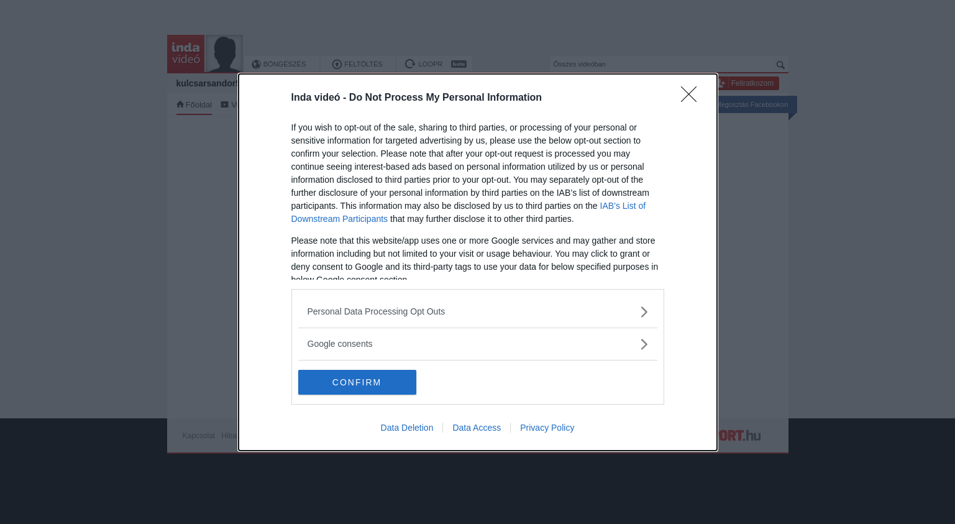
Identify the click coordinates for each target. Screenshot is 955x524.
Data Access (476, 428)
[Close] (693, 98)
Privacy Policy (547, 428)
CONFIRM (357, 382)
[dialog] (478, 262)
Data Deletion (407, 428)
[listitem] (478, 311)
